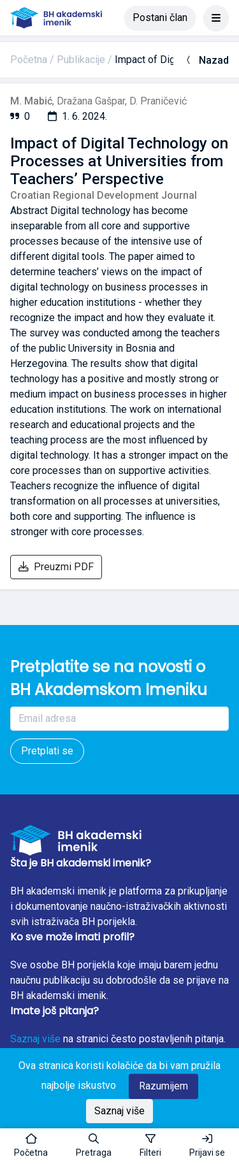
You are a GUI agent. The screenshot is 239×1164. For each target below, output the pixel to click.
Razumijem (163, 1086)
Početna (28, 60)
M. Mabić (31, 101)
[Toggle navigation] (216, 18)
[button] (94, 1146)
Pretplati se (47, 751)
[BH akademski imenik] (56, 18)
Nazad (206, 60)
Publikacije (81, 60)
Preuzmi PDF (56, 567)
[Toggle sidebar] (150, 1146)
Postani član (160, 17)
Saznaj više (35, 1039)
